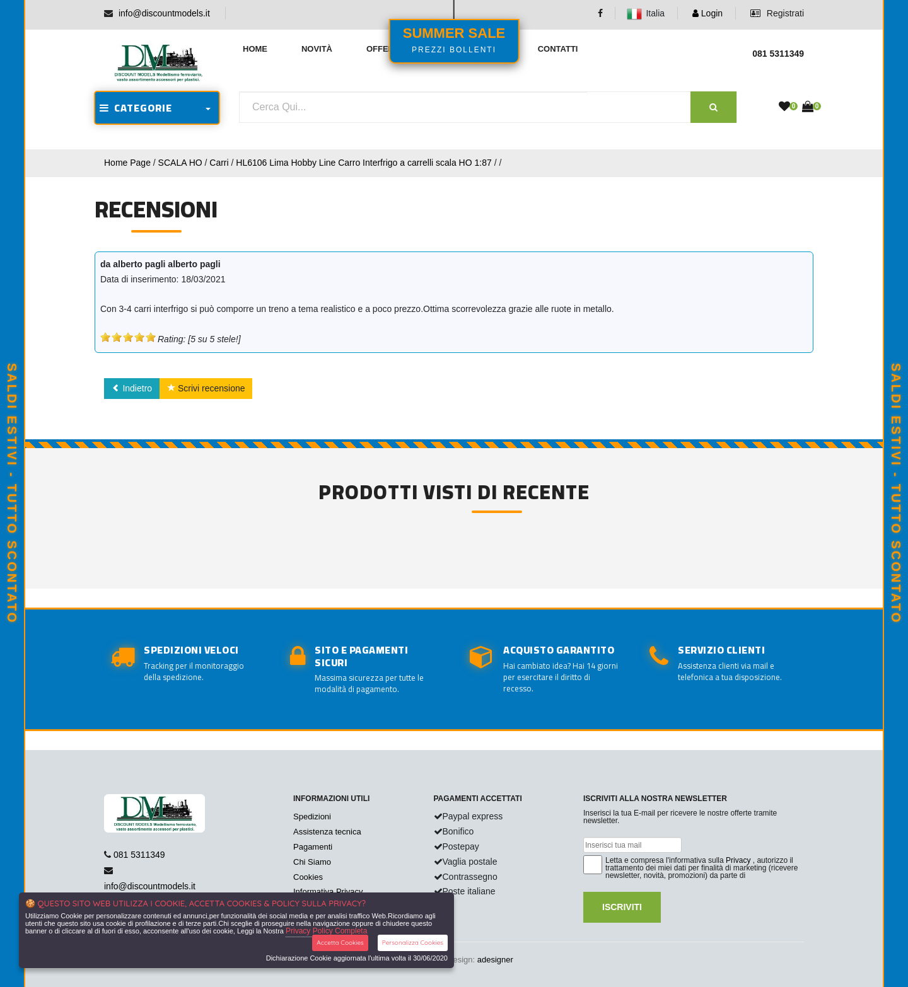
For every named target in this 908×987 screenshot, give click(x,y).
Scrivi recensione (205, 388)
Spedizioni (312, 816)
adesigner (495, 959)
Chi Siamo (312, 862)
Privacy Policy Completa (326, 930)
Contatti (558, 49)
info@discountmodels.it (164, 13)
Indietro (132, 388)
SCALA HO (180, 163)
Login (707, 13)
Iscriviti (622, 907)
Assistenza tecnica (327, 831)
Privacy (738, 860)
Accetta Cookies (340, 942)
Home (255, 49)
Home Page (127, 163)
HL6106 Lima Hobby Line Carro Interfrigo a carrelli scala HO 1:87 (363, 163)
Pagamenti (312, 846)
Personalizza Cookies (412, 942)
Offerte (385, 49)
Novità (316, 49)
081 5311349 (139, 855)
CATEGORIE (136, 107)
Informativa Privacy (328, 891)
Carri (218, 163)
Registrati (777, 13)
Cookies (308, 877)
